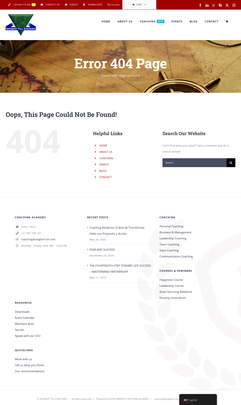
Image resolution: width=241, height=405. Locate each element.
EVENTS (104, 164)
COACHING (106, 158)
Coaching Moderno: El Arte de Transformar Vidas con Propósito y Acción (117, 230)
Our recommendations (29, 371)
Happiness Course (171, 280)
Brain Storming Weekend (175, 292)
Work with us (23, 359)
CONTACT (105, 177)
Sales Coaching (169, 250)
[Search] (231, 162)
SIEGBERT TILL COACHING (53, 398)
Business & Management (175, 232)
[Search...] (194, 162)
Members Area (24, 324)
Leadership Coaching (172, 238)
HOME (103, 145)
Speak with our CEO (27, 336)
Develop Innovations (172, 298)
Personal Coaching (171, 226)
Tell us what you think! (29, 365)
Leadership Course (171, 286)
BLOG (102, 171)
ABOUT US (105, 152)
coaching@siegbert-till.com (38, 239)
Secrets (19, 330)
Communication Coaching (176, 256)
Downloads (22, 312)
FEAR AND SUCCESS (102, 249)
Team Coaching (169, 244)
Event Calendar (24, 318)
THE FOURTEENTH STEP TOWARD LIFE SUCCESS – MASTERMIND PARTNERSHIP (120, 268)
